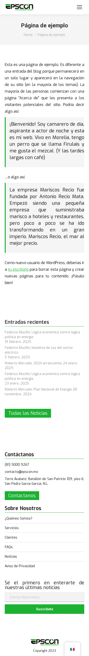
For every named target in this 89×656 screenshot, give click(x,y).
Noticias (11, 556)
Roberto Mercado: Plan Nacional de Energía (38, 389)
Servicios (12, 528)
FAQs (9, 547)
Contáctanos (22, 495)
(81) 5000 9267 (17, 464)
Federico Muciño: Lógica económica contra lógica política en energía (42, 334)
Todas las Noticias (27, 413)
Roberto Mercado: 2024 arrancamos (33, 363)
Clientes (11, 537)
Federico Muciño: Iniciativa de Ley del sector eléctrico (39, 350)
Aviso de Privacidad (20, 566)
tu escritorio (18, 269)
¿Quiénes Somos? (18, 518)
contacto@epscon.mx (21, 472)
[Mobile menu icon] (79, 7)
